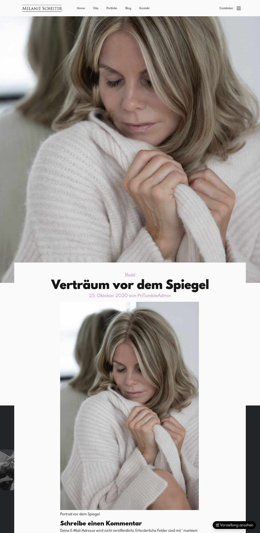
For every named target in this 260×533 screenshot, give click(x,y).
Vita (95, 8)
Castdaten (226, 8)
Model (130, 274)
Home (81, 8)
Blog (128, 8)
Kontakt (144, 8)
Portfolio (111, 8)
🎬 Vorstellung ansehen (234, 525)
